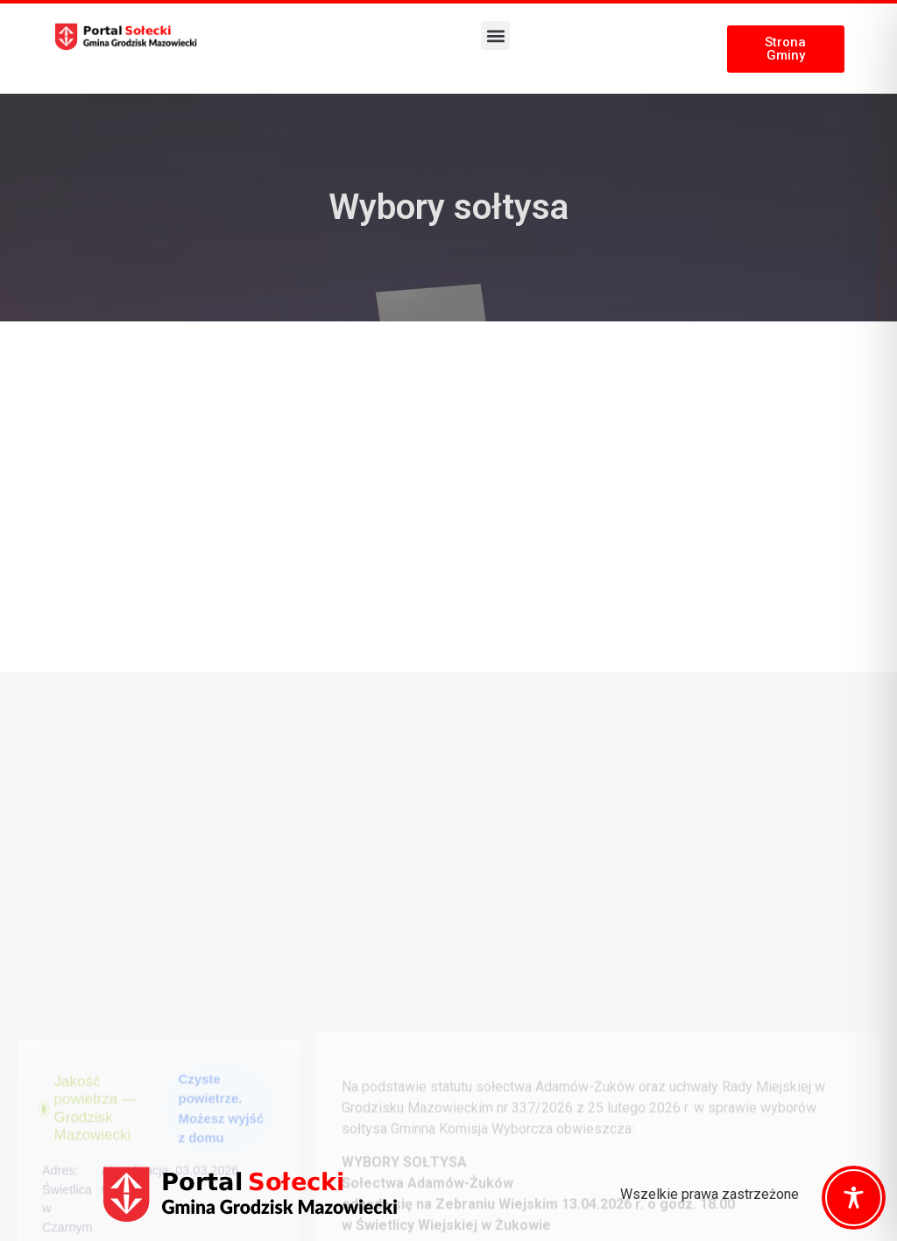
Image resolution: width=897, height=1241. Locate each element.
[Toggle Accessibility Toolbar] (853, 1197)
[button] (495, 35)
